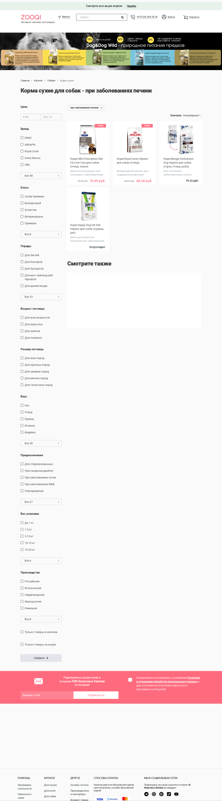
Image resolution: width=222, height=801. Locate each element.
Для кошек (50, 785)
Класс (25, 185)
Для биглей (32, 253)
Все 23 (42, 295)
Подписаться (96, 693)
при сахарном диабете (39, 468)
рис (27, 403)
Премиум (30, 221)
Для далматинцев (36, 283)
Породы (26, 244)
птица (29, 410)
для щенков (32, 329)
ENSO (28, 135)
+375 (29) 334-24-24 (147, 14)
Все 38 (42, 174)
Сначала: (176, 113)
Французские (33, 599)
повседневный (34, 489)
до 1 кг (29, 520)
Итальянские (33, 586)
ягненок (30, 423)
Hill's (27, 162)
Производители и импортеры (79, 792)
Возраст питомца (32, 306)
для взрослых (34, 322)
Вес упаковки (30, 512)
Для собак (50, 796)
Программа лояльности (25, 787)
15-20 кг (30, 547)
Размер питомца (32, 347)
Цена (24, 105)
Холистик (31, 207)
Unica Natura (32, 156)
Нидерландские (34, 592)
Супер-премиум (34, 194)
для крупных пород (37, 362)
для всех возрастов (37, 315)
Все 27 (42, 500)
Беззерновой (33, 201)
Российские (32, 579)
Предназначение (32, 453)
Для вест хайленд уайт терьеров (39, 275)
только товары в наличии (41, 630)
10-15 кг (30, 541)
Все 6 (42, 559)
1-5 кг (28, 527)
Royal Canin (32, 149)
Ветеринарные (34, 214)
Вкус (24, 394)
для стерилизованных (39, 462)
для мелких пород (36, 376)
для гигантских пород (39, 383)
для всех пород (34, 356)
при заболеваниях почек (40, 475)
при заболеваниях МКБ (39, 482)
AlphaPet (30, 142)
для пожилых (33, 335)
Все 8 (42, 232)
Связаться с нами (25, 796)
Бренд (25, 127)
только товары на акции (40, 642)
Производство (30, 570)
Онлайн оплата (79, 785)
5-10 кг (29, 534)
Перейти (131, 4)
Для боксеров (33, 259)
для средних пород (37, 369)
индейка (30, 430)
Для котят (50, 790)
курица (29, 417)
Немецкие (31, 606)
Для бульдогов (34, 266)
